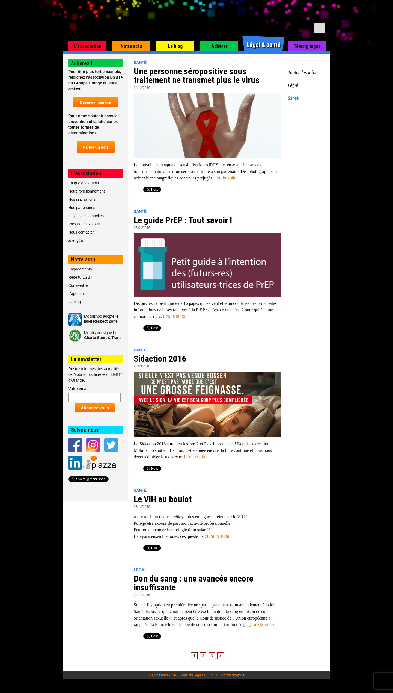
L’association (87, 46)
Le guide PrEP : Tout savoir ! (183, 220)
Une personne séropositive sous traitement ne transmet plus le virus (197, 75)
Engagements (80, 269)
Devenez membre (95, 102)
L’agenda (76, 293)
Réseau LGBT (80, 277)
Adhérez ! (81, 63)
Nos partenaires (81, 207)
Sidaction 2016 (160, 358)
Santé (140, 62)
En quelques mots (83, 183)
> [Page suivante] (220, 656)
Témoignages (307, 46)
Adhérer (219, 46)
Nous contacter (81, 232)
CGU (213, 675)
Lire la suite (225, 178)
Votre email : (79, 389)
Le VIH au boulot (163, 499)
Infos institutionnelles (86, 216)
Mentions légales (192, 675)
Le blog (175, 46)
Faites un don (95, 147)
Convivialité (78, 285)
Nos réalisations (82, 199)
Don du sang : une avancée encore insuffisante (193, 582)
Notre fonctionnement (86, 191)
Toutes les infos (303, 72)
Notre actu (131, 46)
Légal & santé (263, 45)
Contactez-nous (232, 675)
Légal (140, 570)
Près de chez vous (84, 224)
